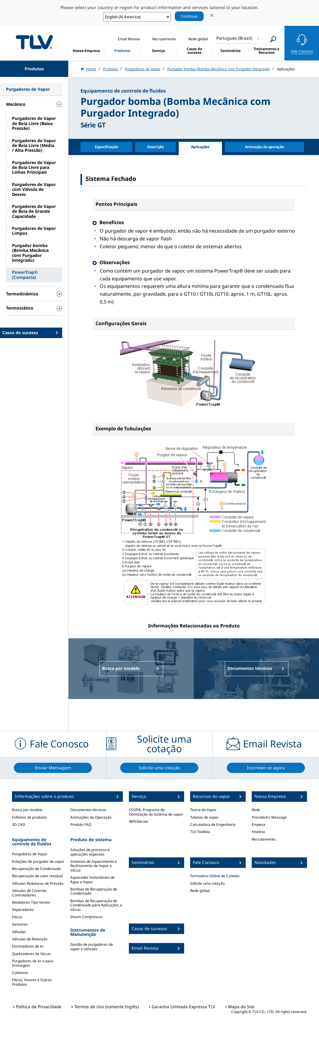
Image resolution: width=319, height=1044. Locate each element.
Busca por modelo (27, 809)
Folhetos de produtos (29, 817)
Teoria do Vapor (203, 809)
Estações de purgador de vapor (38, 861)
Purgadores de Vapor (29, 853)
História (258, 831)
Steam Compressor (86, 916)
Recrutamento (263, 839)
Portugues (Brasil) (234, 38)
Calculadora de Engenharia (212, 824)
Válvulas (19, 931)
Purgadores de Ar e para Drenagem (32, 963)
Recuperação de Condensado (36, 868)
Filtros (17, 917)
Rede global (200, 890)
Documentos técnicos (88, 809)
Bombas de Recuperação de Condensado (93, 891)
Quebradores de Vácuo (31, 953)
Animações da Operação (90, 817)
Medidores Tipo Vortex (31, 902)
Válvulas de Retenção (29, 939)
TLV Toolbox (200, 831)
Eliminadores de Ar (28, 946)
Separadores (23, 909)
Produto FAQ (80, 824)
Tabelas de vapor (204, 817)
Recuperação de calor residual (37, 875)
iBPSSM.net (138, 821)
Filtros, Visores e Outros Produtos (32, 982)
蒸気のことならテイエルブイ (34, 42)
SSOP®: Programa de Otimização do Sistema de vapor (156, 812)
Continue (189, 16)
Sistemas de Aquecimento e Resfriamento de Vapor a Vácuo (93, 866)
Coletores (20, 972)
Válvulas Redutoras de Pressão (37, 883)
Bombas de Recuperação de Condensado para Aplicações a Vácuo (96, 905)
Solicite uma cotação (207, 883)
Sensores (20, 924)
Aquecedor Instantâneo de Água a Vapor (92, 879)
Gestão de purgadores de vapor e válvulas (91, 946)
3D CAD (18, 824)
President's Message (269, 817)
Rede (256, 809)
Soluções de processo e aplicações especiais (90, 851)
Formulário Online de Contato (214, 875)
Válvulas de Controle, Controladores (29, 892)
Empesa (258, 824)
